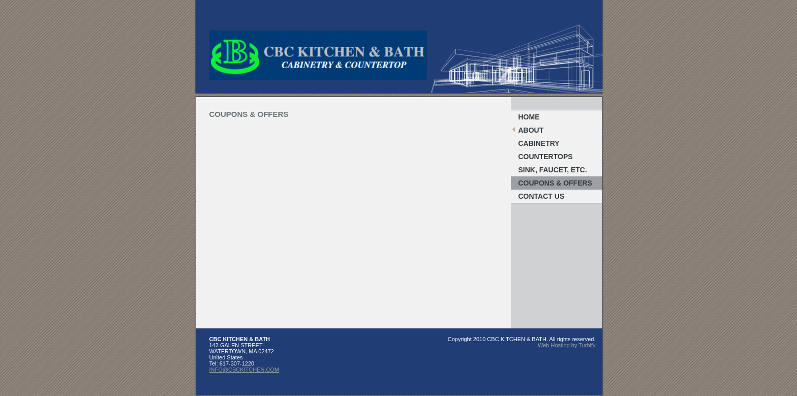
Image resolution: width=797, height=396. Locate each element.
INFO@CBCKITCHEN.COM (244, 370)
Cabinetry (539, 143)
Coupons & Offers (555, 183)
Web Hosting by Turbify (567, 345)
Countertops (545, 157)
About (531, 130)
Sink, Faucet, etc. (552, 170)
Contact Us (541, 196)
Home (529, 117)
